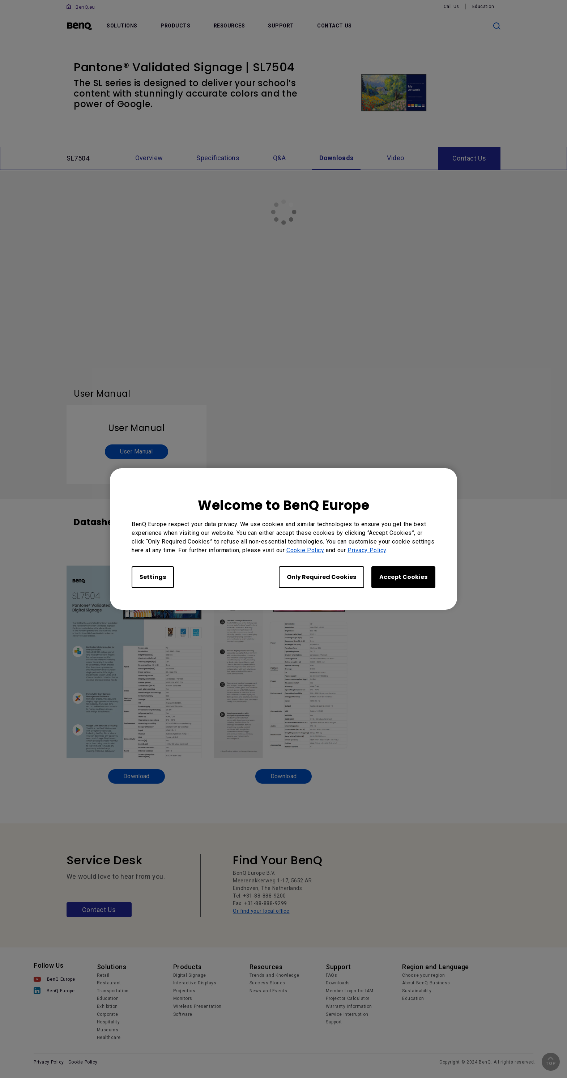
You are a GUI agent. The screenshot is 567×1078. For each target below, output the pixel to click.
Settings (153, 577)
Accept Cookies (403, 577)
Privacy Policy (367, 550)
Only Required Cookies (321, 577)
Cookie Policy (305, 550)
